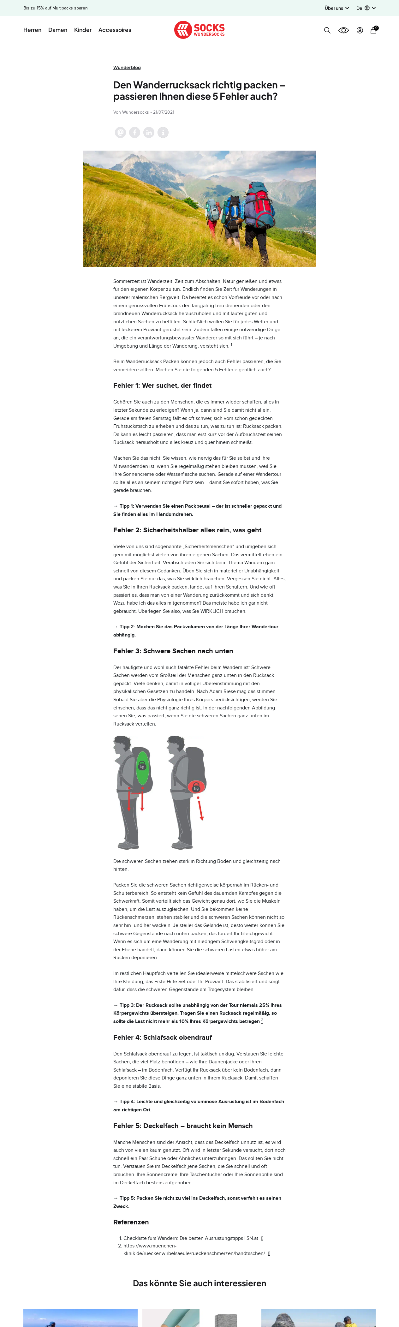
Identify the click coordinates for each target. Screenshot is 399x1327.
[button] (366, 8)
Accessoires (114, 29)
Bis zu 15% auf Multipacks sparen (55, 8)
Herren (32, 29)
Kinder (83, 29)
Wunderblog (127, 68)
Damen (57, 29)
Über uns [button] (337, 8)
